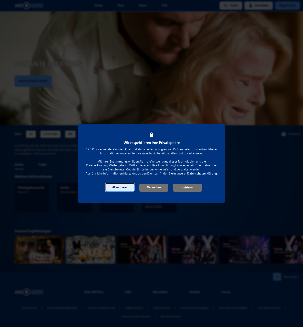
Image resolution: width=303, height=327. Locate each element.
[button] (120, 188)
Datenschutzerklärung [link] (202, 173)
